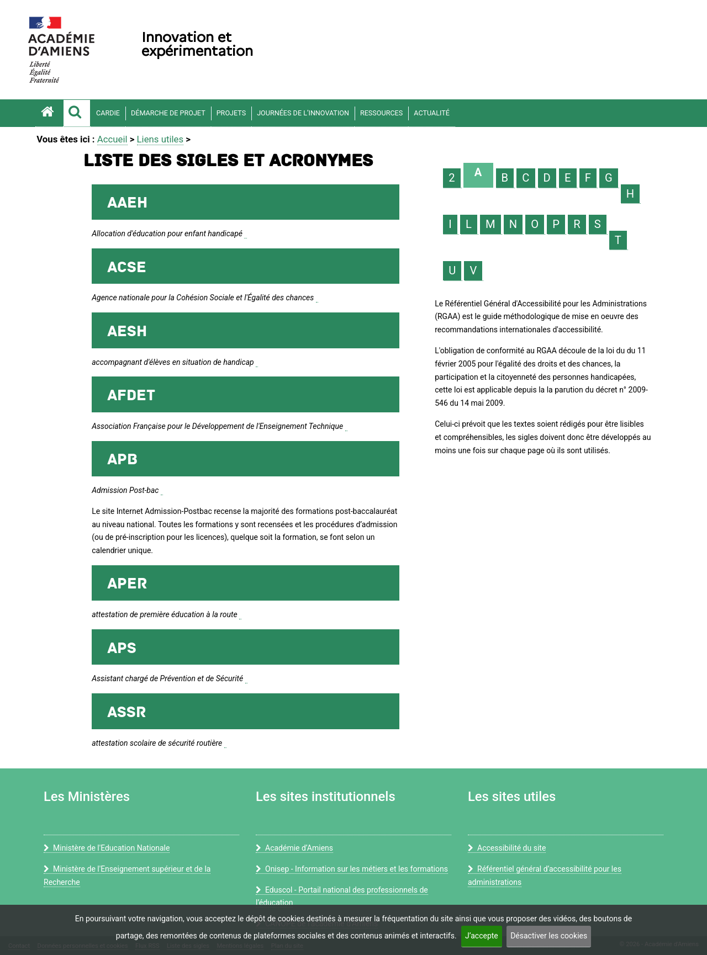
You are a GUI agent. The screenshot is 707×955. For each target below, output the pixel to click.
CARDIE (108, 113)
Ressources (381, 113)
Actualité (432, 113)
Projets (231, 113)
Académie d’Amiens (294, 847)
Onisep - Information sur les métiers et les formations (352, 868)
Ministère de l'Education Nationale (107, 847)
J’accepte (481, 935)
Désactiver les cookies (548, 935)
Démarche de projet (168, 113)
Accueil (112, 139)
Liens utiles (160, 139)
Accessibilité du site (507, 847)
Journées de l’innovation (303, 113)
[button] (77, 113)
